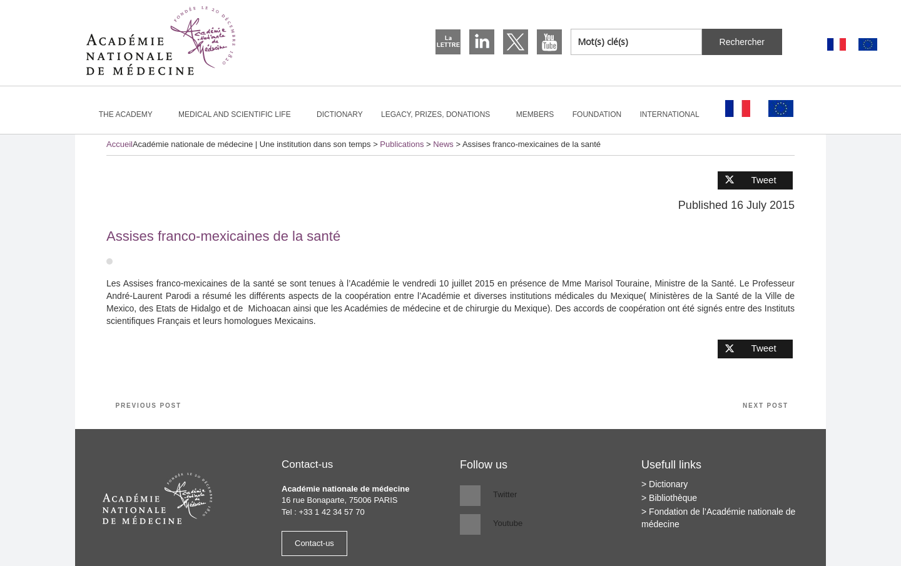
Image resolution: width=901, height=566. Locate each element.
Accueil (119, 144)
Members (535, 114)
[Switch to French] (836, 44)
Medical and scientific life (240, 114)
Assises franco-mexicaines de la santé (223, 236)
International (675, 114)
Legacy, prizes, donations (441, 114)
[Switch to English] (867, 44)
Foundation (597, 114)
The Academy (131, 114)
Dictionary (340, 114)
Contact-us (314, 543)
